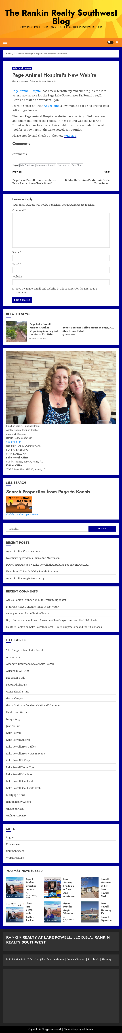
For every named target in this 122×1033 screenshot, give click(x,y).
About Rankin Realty (37, 613)
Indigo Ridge (13, 719)
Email (16, 264)
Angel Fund (52, 106)
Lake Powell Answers (19, 739)
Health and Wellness (18, 712)
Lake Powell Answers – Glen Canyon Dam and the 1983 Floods (61, 620)
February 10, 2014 (39, 338)
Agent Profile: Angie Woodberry (25, 578)
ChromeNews (71, 1029)
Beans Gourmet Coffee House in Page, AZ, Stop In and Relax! (88, 329)
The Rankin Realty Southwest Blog (61, 17)
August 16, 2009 (39, 81)
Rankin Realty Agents (18, 801)
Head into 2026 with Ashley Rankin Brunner (32, 571)
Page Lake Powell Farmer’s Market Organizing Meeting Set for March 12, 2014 (43, 329)
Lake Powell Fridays (18, 760)
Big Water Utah (15, 677)
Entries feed (13, 844)
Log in (10, 837)
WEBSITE (70, 135)
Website (17, 276)
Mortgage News (15, 795)
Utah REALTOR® (16, 815)
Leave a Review (75, 959)
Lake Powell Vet (27, 165)
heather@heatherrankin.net (47, 959)
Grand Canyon (14, 698)
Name (16, 252)
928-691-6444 (13, 442)
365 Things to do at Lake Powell (25, 650)
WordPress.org (15, 857)
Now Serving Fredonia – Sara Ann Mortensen (33, 558)
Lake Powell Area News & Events (25, 753)
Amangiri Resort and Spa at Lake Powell (30, 664)
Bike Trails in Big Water (52, 600)
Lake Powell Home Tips (20, 767)
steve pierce (13, 613)
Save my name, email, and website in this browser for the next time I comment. (56, 290)
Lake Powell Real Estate (20, 781)
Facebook (93, 959)
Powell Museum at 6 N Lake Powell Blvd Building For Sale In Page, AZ (47, 564)
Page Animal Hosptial (45, 165)
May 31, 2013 (70, 335)
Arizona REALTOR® (17, 671)
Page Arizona (63, 165)
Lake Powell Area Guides (21, 746)
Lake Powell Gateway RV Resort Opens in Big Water (106, 915)
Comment (19, 210)
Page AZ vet (77, 165)
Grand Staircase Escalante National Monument (33, 705)
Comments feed (15, 851)
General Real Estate (17, 691)
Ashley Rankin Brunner (20, 600)
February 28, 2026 (31, 897)
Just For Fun (13, 726)
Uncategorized (15, 808)
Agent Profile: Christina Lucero (24, 551)
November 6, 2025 (68, 921)
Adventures (13, 657)
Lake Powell (13, 733)
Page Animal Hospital (27, 91)
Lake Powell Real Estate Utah (23, 788)
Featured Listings (16, 684)
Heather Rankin (21, 81)
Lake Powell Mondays (22, 68)
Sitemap (106, 959)
